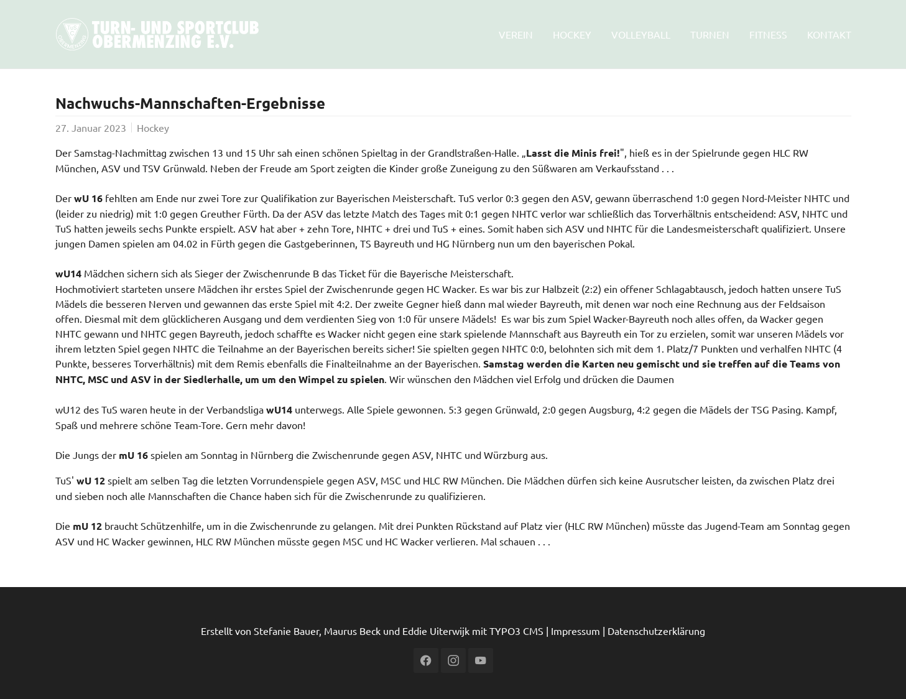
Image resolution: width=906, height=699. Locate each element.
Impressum (575, 630)
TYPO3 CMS (516, 630)
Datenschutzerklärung (656, 630)
